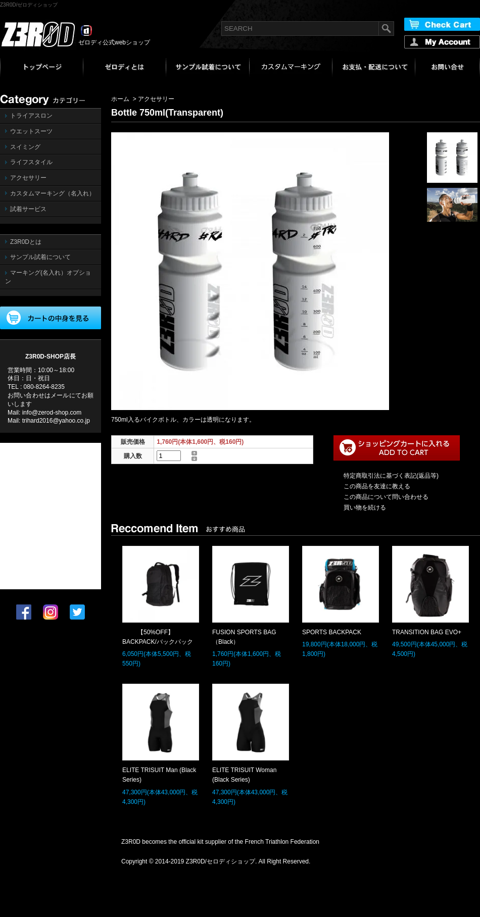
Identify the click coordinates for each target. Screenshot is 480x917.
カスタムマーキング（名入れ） (52, 193)
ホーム (120, 99)
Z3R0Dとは (25, 241)
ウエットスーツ (31, 131)
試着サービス (28, 209)
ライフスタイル (31, 162)
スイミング (25, 146)
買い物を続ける (365, 507)
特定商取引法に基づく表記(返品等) (391, 475)
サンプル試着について (40, 257)
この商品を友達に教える (377, 486)
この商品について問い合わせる (386, 496)
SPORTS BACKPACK (331, 632)
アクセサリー (28, 177)
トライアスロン (31, 115)
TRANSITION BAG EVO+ (426, 632)
